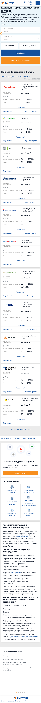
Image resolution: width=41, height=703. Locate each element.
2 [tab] (18, 692)
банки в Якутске (22, 536)
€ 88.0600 (29, 4)
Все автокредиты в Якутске (20, 429)
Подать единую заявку (20, 60)
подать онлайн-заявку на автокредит (23, 637)
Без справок (10, 45)
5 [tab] (25, 692)
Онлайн (17, 438)
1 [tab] (16, 692)
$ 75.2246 (29, 2)
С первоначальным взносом (13, 659)
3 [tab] (20, 692)
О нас (3, 701)
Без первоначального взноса (13, 656)
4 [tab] (23, 692)
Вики (26, 701)
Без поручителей (29, 45)
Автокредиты (6, 438)
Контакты (19, 701)
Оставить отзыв (20, 473)
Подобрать (20, 53)
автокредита (16, 572)
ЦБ (25, 2)
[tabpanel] (19, 661)
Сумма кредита (8, 28)
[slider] (1, 33)
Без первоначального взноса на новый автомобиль (17, 669)
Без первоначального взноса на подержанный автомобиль (14, 663)
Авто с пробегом (29, 438)
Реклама (10, 701)
